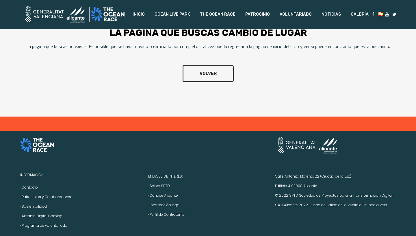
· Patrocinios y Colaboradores (45, 196)
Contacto (30, 187)
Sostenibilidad (34, 206)
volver (208, 73)
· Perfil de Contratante (166, 214)
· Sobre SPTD (159, 185)
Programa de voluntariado (44, 225)
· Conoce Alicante (163, 195)
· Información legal (164, 204)
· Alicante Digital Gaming (41, 215)
